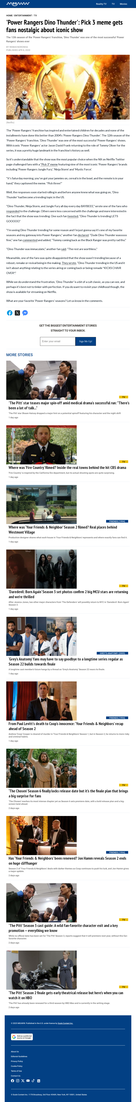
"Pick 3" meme (49, 164)
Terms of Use (16, 1071)
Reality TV (101, 4)
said (63, 249)
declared (83, 235)
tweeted (72, 216)
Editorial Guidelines (19, 1056)
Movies (123, 4)
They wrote (69, 263)
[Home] (18, 3)
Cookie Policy (16, 1066)
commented (30, 240)
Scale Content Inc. (65, 1023)
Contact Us (15, 1076)
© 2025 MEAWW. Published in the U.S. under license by (34, 1023)
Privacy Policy (17, 1061)
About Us (15, 1052)
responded (13, 211)
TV (113, 4)
